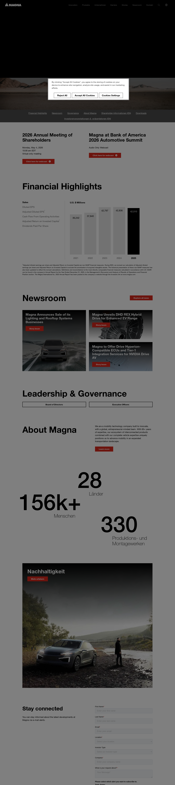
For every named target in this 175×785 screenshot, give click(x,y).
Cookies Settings (111, 95)
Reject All (62, 95)
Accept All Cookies (85, 95)
